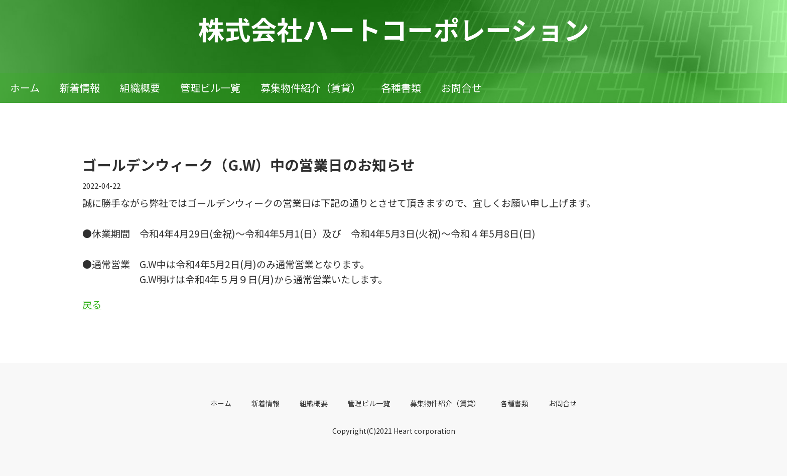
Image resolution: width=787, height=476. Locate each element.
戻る (91, 304)
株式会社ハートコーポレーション (393, 29)
